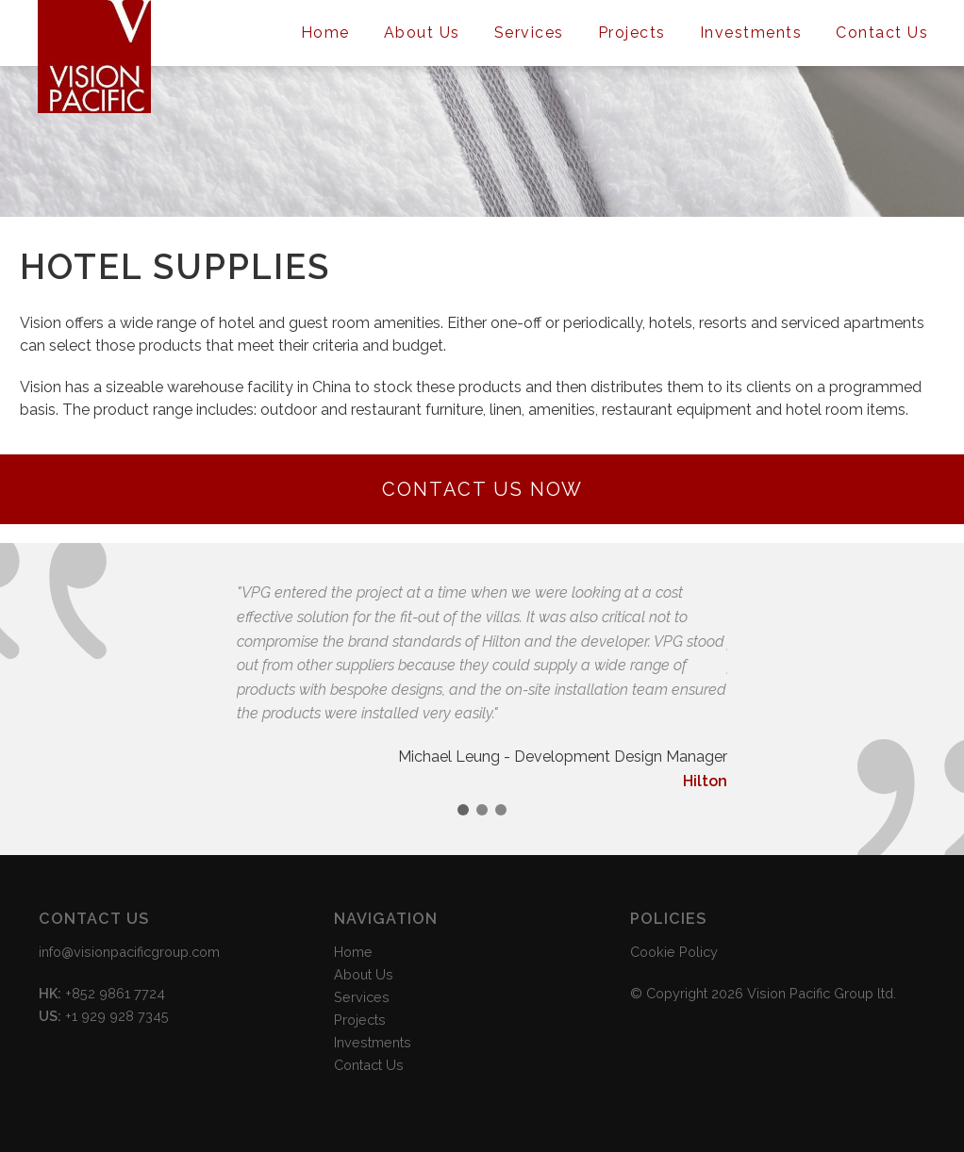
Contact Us (882, 32)
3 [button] (501, 809)
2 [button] (482, 809)
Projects (632, 32)
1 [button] (463, 809)
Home (325, 32)
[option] (482, 687)
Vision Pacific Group (94, 56)
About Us (422, 32)
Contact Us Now (482, 489)
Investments (751, 32)
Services (529, 32)
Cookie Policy (674, 952)
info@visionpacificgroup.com (129, 952)
